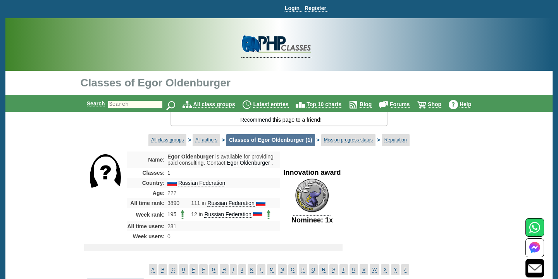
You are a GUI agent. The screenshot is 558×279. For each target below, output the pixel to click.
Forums (406, 104)
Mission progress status (348, 140)
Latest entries (277, 104)
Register (315, 8)
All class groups (221, 104)
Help (472, 104)
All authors (206, 140)
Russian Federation (201, 183)
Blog (372, 104)
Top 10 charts (330, 104)
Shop (441, 104)
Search (89, 103)
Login (292, 8)
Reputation (395, 140)
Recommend (255, 120)
